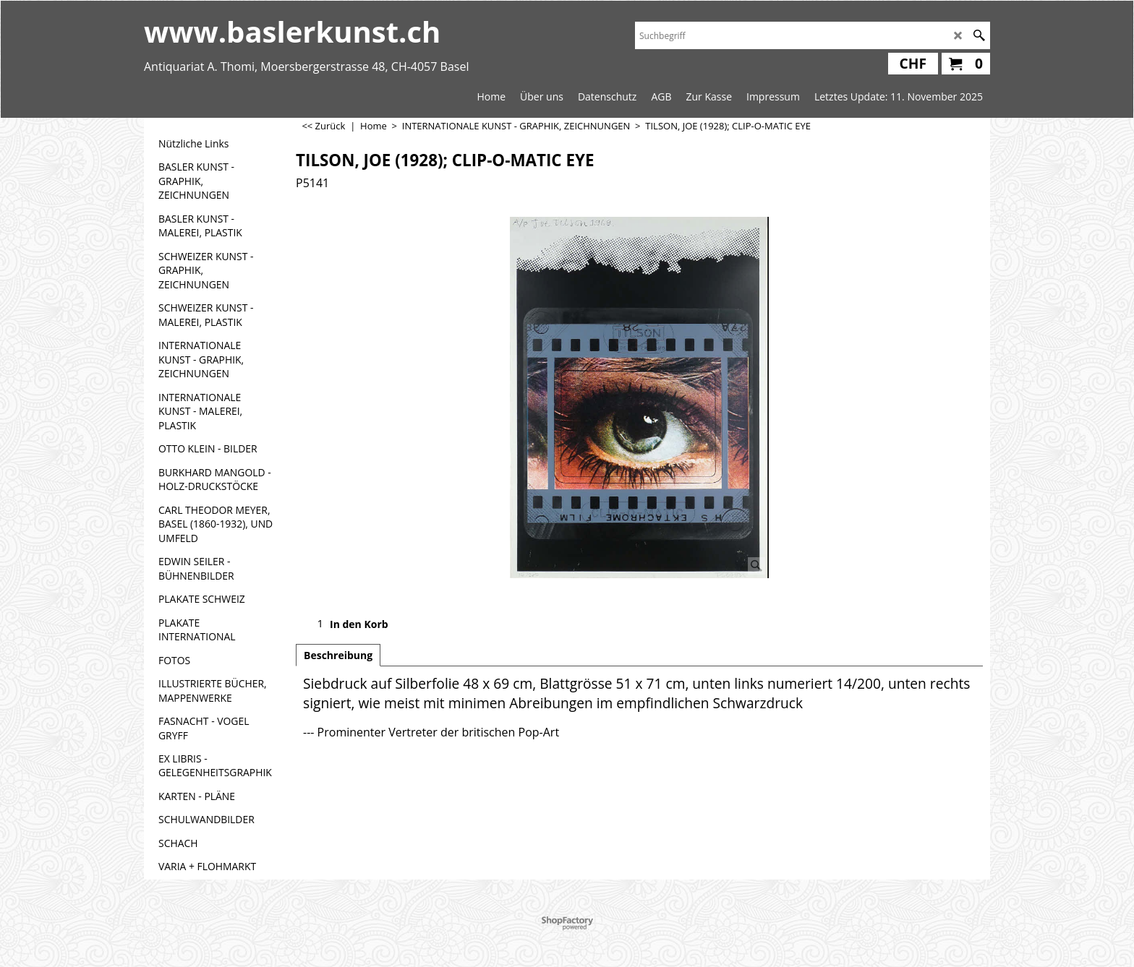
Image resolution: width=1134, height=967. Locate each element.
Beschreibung (338, 655)
